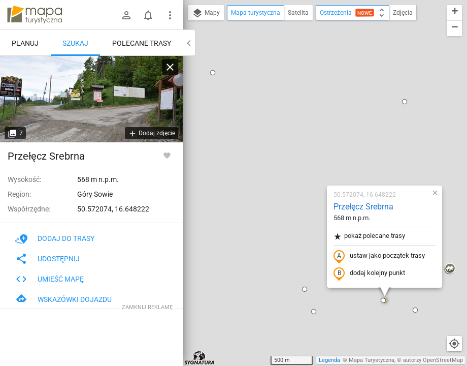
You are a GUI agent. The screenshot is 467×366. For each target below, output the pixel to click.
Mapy (206, 13)
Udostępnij (47, 259)
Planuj (25, 43)
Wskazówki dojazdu (63, 299)
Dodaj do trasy (54, 238)
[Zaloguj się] (126, 15)
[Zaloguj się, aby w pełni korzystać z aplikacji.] (167, 155)
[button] (253, 194)
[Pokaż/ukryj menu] (170, 15)
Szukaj (75, 43)
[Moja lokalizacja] (454, 343)
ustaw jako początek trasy (319, 138)
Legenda (329, 360)
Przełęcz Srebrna (303, 89)
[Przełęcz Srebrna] (91, 99)
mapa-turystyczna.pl (34, 14)
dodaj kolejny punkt (309, 156)
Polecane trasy (141, 43)
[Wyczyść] (170, 67)
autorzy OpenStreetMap (433, 360)
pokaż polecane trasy (309, 118)
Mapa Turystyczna (371, 360)
